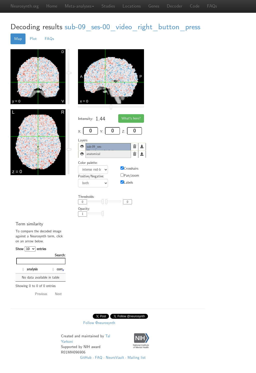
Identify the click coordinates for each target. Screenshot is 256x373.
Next (58, 294)
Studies (108, 6)
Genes (153, 6)
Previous (41, 294)
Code (195, 6)
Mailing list (137, 357)
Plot (33, 38)
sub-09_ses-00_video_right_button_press (132, 26)
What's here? (131, 118)
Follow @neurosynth (99, 323)
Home (51, 6)
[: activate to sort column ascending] (21, 270)
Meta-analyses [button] (79, 6)
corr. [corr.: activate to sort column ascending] (60, 269)
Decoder (174, 6)
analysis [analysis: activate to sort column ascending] (32, 269)
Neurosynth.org (24, 6)
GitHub (86, 357)
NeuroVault (115, 357)
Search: (41, 258)
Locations (131, 6)
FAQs (212, 6)
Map (18, 38)
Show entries (31, 249)
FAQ (98, 357)
